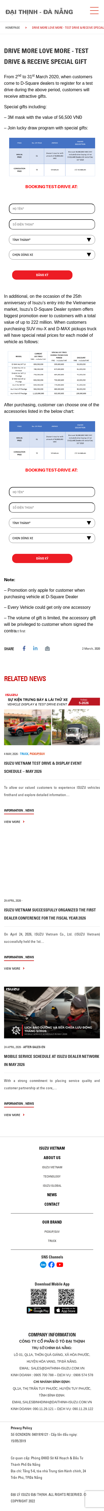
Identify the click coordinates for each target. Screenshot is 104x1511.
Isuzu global (52, 1186)
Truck (52, 1241)
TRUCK (24, 754)
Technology (52, 1176)
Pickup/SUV (52, 1232)
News (29, 810)
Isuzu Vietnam (52, 1148)
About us (52, 1157)
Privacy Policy (21, 1428)
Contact (52, 1204)
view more (14, 822)
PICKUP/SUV (37, 754)
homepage (12, 28)
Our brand (52, 1222)
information (13, 810)
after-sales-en (34, 1047)
